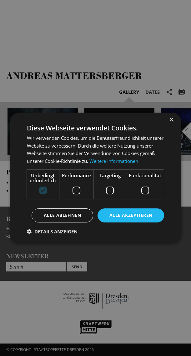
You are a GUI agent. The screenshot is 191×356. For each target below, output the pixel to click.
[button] (52, 231)
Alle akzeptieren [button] (130, 215)
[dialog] (95, 178)
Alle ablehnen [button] (62, 215)
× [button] (171, 119)
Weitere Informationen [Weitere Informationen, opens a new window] (113, 161)
